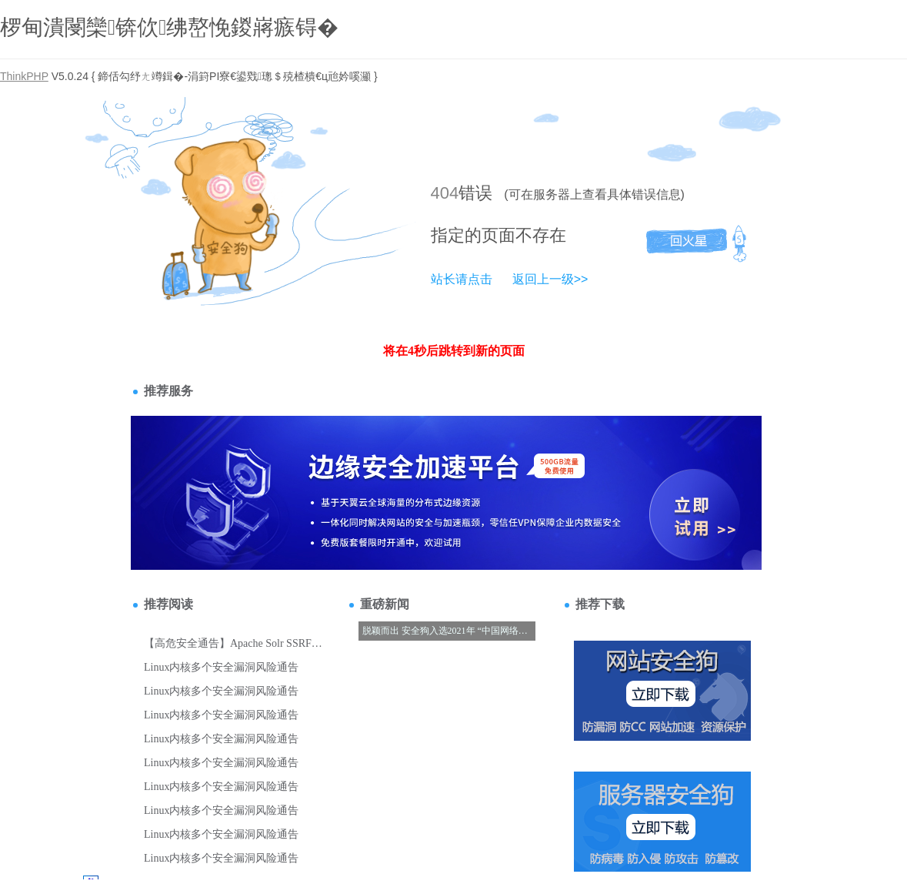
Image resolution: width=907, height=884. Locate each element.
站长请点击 (461, 279)
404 (445, 193)
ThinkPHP (24, 76)
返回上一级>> (550, 279)
